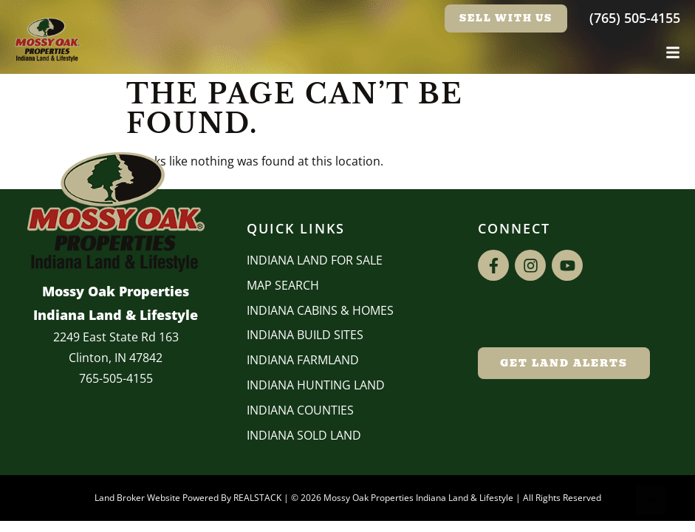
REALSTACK (257, 497)
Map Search (283, 285)
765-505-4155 (116, 378)
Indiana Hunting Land (316, 385)
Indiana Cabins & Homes (320, 310)
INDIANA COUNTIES (300, 410)
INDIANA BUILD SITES (305, 335)
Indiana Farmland (303, 360)
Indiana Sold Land (304, 435)
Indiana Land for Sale (315, 260)
